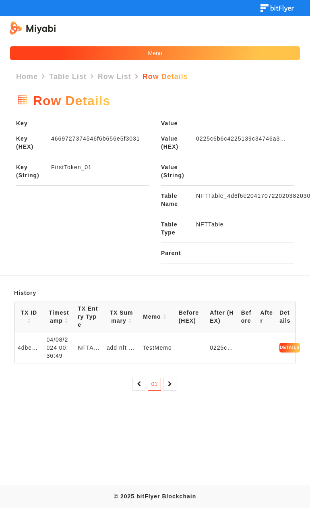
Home (27, 77)
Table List (68, 77)
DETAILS (290, 347)
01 (154, 384)
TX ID (29, 316)
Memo (154, 316)
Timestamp (59, 316)
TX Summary (121, 316)
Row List (114, 77)
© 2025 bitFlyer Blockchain (155, 496)
